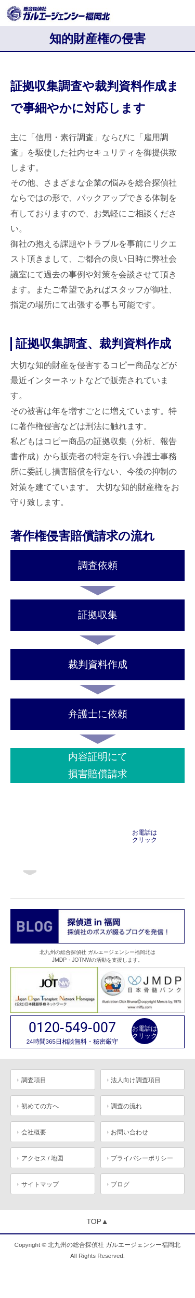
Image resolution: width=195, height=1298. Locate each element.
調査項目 (33, 1079)
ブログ (120, 1184)
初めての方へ (40, 1106)
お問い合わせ (129, 1132)
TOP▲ (97, 1221)
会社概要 (33, 1132)
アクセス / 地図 (42, 1158)
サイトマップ (40, 1184)
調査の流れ (126, 1106)
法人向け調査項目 (136, 1079)
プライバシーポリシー (142, 1158)
